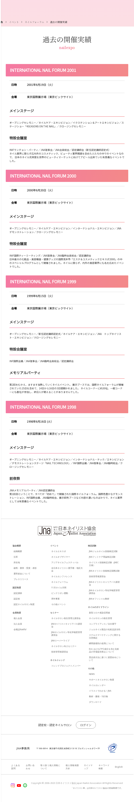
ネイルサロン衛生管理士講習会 (66, 618)
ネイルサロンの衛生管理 (100, 618)
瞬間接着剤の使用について (101, 643)
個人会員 (18, 618)
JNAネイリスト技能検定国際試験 (104, 570)
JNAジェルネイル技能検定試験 (103, 551)
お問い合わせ (30, 767)
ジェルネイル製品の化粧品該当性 (104, 629)
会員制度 (17, 612)
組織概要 (18, 551)
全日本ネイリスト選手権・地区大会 (67, 569)
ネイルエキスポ (58, 551)
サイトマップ (88, 767)
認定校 (17, 598)
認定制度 (17, 587)
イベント (54, 545)
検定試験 (92, 545)
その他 (91, 668)
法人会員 (18, 623)
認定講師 (18, 593)
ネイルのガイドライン (98, 607)
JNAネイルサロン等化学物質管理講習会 (66, 633)
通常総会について (22, 573)
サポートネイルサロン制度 (101, 679)
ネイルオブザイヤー (60, 556)
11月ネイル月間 (58, 587)
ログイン (85, 725)
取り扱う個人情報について (50, 767)
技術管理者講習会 (59, 651)
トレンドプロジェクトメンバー (66, 665)
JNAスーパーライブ (60, 640)
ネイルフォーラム (59, 581)
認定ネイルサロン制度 (24, 604)
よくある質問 (15, 767)
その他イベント (58, 604)
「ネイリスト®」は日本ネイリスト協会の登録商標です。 (97, 788)
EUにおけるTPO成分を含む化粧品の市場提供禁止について (104, 650)
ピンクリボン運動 (59, 593)
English (119, 766)
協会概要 (17, 545)
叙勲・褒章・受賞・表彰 (25, 568)
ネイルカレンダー (97, 685)
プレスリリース (21, 579)
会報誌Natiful (20, 629)
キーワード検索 (104, 767)
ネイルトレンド (57, 660)
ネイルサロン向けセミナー (63, 646)
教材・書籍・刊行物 (98, 696)
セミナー (54, 612)
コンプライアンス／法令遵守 (102, 623)
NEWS (92, 674)
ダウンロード (95, 701)
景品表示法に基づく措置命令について (104, 659)
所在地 (17, 562)
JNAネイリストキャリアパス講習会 (66, 625)
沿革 (16, 556)
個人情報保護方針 (72, 767)
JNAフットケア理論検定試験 (102, 556)
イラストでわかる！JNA (100, 690)
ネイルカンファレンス (61, 576)
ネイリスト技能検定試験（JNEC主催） (104, 564)
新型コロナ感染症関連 (99, 612)
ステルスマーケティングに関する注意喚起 (104, 636)
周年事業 (55, 598)
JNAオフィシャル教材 (99, 598)
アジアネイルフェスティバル (65, 562)
